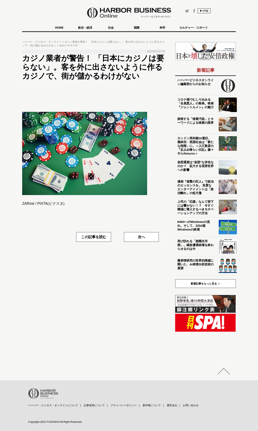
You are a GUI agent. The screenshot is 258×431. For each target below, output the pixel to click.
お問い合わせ (191, 405)
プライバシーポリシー (123, 405)
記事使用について (94, 405)
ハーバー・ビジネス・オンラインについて (53, 405)
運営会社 (172, 405)
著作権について (152, 405)
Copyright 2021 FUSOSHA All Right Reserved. (55, 421)
